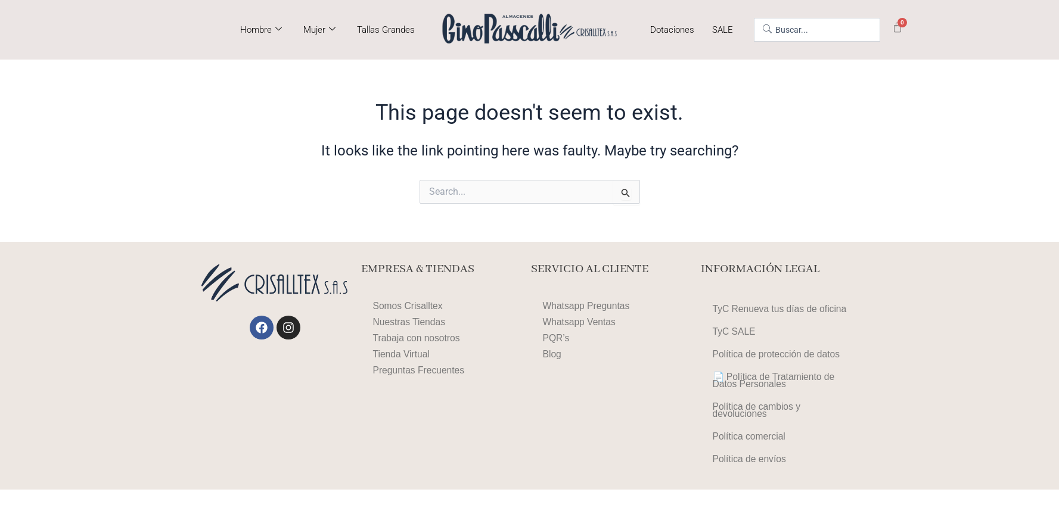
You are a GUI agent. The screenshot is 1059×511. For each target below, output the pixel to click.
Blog (552, 354)
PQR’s (556, 338)
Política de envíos (750, 479)
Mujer (319, 30)
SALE (722, 29)
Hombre (261, 30)
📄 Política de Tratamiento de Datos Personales (775, 390)
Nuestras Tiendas (410, 322)
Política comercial (750, 454)
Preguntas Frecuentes (420, 370)
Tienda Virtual (402, 354)
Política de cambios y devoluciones (758, 424)
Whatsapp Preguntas (587, 306)
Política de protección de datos (778, 360)
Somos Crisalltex (409, 306)
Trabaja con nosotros (417, 338)
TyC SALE (735, 335)
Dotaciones (672, 29)
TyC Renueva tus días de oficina (781, 310)
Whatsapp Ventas (580, 322)
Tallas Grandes (386, 29)
